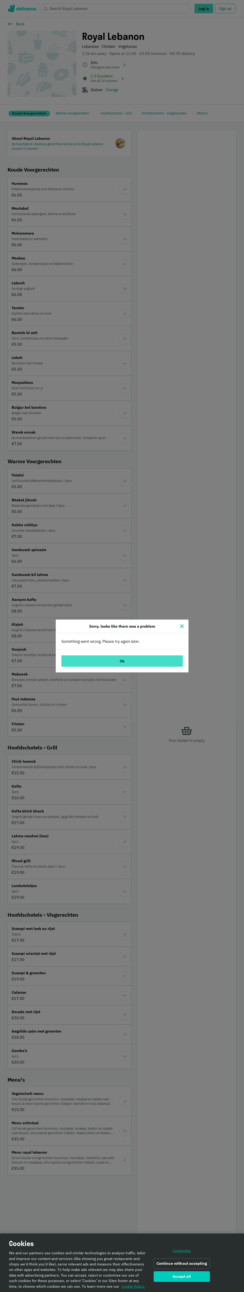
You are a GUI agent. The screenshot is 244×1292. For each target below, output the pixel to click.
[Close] (182, 626)
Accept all (182, 1277)
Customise (182, 1252)
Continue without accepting (182, 1265)
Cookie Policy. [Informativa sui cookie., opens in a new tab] (133, 1287)
